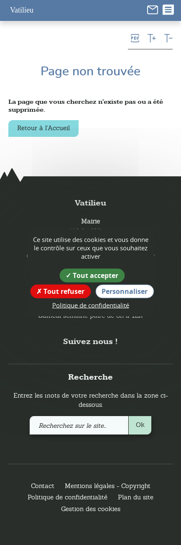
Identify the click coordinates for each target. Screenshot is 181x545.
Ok (140, 425)
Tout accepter (92, 275)
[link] (152, 9)
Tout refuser (60, 291)
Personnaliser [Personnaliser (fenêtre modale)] (125, 291)
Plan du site (135, 497)
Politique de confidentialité (67, 497)
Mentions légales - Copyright (107, 486)
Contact (42, 486)
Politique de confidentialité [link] (90, 305)
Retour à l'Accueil (43, 128)
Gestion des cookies (90, 509)
